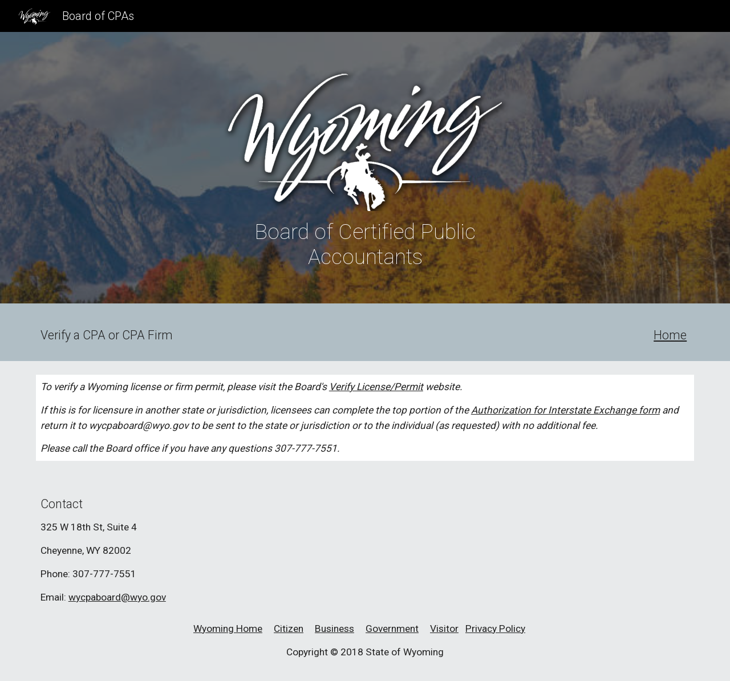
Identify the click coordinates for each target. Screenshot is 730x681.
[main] (365, 244)
